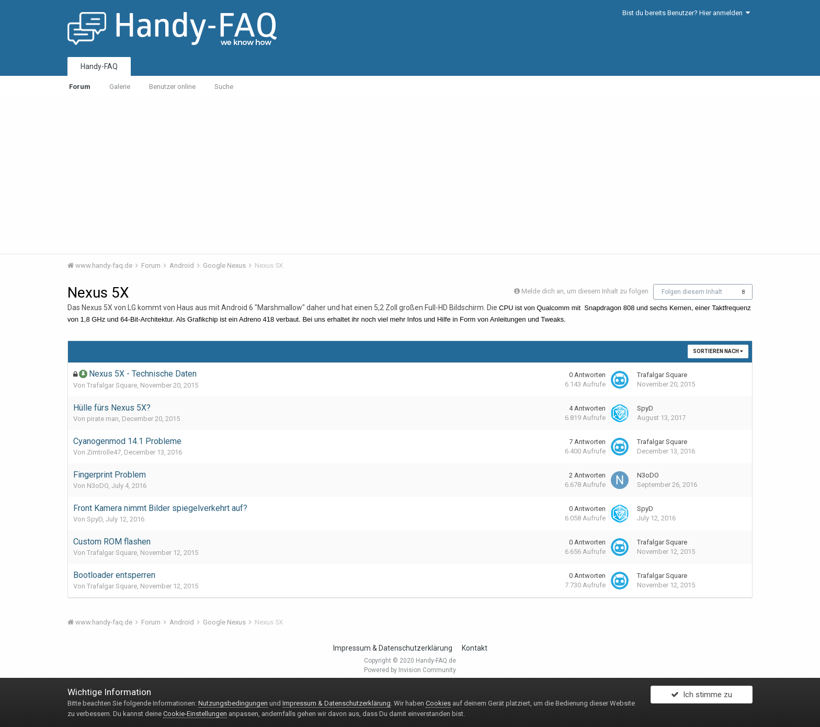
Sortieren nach (718, 351)
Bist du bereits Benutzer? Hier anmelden (686, 13)
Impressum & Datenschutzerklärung (392, 648)
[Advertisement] (410, 175)
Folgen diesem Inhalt (692, 292)
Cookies (438, 703)
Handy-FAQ (99, 66)
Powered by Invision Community (410, 670)
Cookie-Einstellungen (195, 714)
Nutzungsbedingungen (233, 703)
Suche (223, 86)
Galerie (119, 86)
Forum (79, 86)
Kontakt (474, 648)
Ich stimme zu (701, 697)
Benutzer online (172, 86)
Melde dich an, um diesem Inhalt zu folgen (584, 291)
